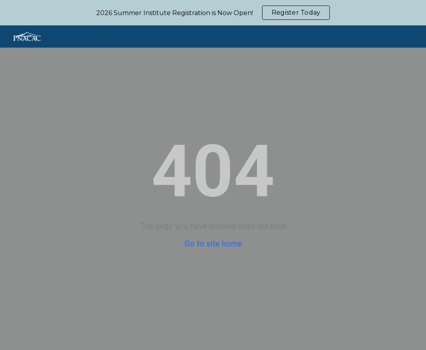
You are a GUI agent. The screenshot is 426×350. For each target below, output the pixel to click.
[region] (213, 12)
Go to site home (213, 243)
